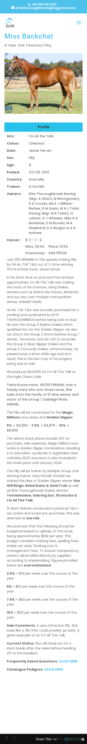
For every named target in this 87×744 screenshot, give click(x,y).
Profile (43, 127)
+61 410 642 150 (44, 4)
